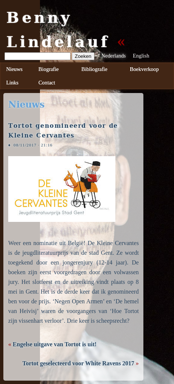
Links (12, 83)
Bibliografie (94, 69)
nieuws (26, 104)
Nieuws (14, 69)
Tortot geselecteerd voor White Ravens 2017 (78, 363)
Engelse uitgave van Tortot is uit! (54, 344)
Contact (46, 83)
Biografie (48, 69)
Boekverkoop (144, 69)
